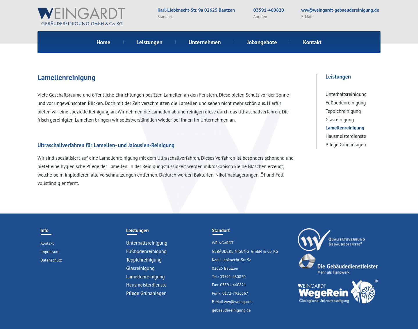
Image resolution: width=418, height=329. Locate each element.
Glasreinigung (340, 119)
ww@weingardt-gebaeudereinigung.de (340, 10)
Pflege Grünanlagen (346, 144)
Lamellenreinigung (345, 128)
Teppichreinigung (343, 111)
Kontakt (312, 42)
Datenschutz (51, 260)
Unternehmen (205, 42)
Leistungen (149, 42)
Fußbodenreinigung (346, 102)
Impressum (50, 251)
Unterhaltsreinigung (346, 94)
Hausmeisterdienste (346, 136)
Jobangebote (262, 42)
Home (103, 42)
